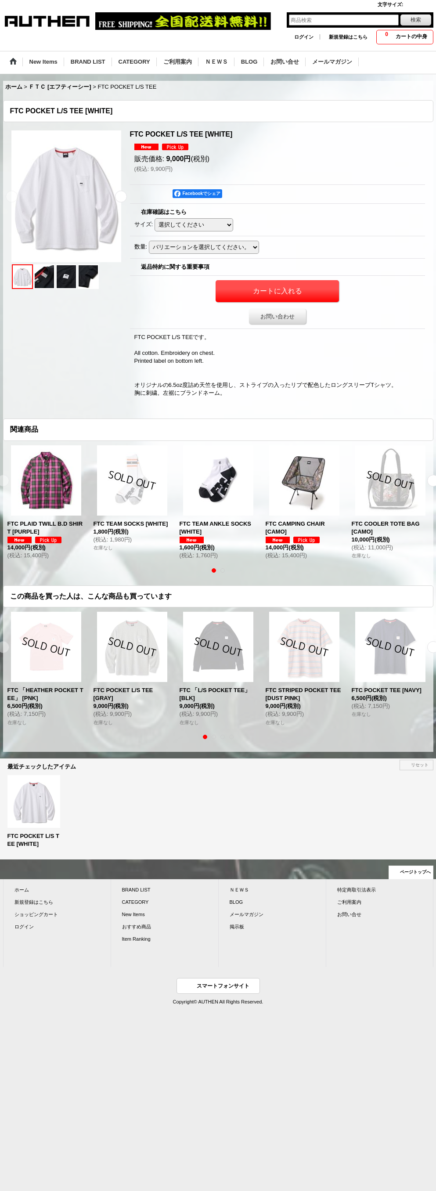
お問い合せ (349, 914)
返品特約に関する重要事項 (175, 266)
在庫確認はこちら (164, 212)
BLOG (236, 902)
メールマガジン (246, 914)
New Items (133, 914)
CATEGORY (135, 902)
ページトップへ (415, 872)
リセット (420, 764)
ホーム (21, 889)
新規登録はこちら (348, 37)
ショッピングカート (36, 914)
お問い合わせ (277, 316)
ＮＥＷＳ (239, 889)
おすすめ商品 (136, 926)
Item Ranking (136, 939)
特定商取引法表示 (356, 889)
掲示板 (237, 926)
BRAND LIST (136, 889)
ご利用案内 (349, 902)
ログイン (303, 37)
